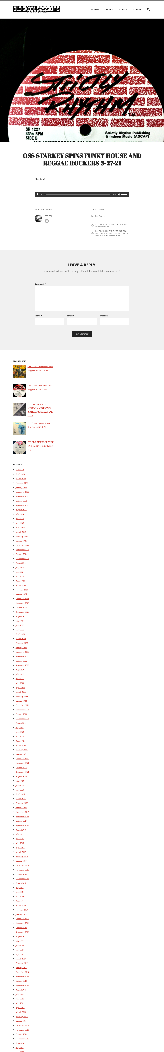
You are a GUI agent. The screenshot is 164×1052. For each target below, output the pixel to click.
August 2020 (22, 783)
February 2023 (23, 650)
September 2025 (24, 512)
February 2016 (22, 1023)
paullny (48, 222)
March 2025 (21, 538)
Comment (40, 290)
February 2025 (23, 543)
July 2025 (20, 521)
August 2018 (22, 890)
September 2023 (24, 618)
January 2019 (22, 867)
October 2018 (22, 881)
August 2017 (22, 943)
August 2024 (22, 570)
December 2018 (23, 872)
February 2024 (23, 596)
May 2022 (20, 690)
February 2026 (23, 490)
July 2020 (20, 788)
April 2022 (21, 694)
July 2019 (20, 841)
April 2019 (21, 854)
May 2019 (20, 850)
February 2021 (22, 756)
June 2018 (20, 899)
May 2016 (20, 1010)
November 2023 (24, 610)
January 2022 (22, 707)
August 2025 (22, 516)
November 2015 (23, 1036)
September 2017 (23, 939)
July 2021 (20, 734)
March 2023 (21, 645)
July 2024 (20, 574)
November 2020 (24, 770)
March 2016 (21, 1019)
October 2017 (22, 934)
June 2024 (20, 578)
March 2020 (22, 805)
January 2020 (22, 814)
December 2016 (23, 979)
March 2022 (21, 699)
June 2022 (20, 685)
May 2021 (20, 743)
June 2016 (20, 1005)
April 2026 (21, 481)
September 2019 (23, 832)
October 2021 (22, 721)
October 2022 (22, 667)
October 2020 (22, 774)
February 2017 (22, 970)
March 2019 (21, 859)
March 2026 (21, 485)
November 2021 (23, 716)
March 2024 (21, 592)
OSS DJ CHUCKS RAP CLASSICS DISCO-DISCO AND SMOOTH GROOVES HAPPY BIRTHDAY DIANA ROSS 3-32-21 (111, 239)
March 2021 (21, 752)
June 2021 (20, 739)
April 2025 (21, 534)
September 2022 (24, 672)
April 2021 (21, 747)
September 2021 (23, 725)
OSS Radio (123, 9)
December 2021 (23, 712)
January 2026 (22, 494)
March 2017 (21, 965)
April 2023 (21, 641)
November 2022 (24, 663)
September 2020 (24, 779)
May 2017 (20, 956)
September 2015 (23, 1045)
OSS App (109, 9)
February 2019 (22, 863)
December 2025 (23, 498)
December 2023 (23, 605)
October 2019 (22, 828)
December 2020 (23, 765)
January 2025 (22, 547)
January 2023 (22, 654)
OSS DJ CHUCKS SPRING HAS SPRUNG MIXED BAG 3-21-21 (111, 232)
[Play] (38, 201)
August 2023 (22, 623)
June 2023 (20, 632)
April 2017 (21, 961)
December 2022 (23, 659)
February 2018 (22, 916)
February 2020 (23, 810)
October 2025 (22, 507)
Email (70, 320)
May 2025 (20, 530)
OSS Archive (100, 222)
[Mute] (119, 201)
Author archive (47, 227)
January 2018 (22, 921)
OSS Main (94, 9)
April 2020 (21, 801)
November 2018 (23, 876)
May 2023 (20, 636)
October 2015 (22, 1041)
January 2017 (22, 974)
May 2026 (20, 476)
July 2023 (20, 627)
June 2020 (20, 792)
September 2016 (23, 992)
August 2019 (22, 836)
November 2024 (24, 556)
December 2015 (23, 1032)
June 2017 (20, 952)
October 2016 (22, 987)
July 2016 (20, 1001)
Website (104, 320)
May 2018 (20, 903)
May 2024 (20, 583)
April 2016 (21, 1014)
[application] (82, 200)
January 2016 (22, 1028)
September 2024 (24, 565)
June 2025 (20, 525)
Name (38, 320)
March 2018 (21, 912)
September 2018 (23, 885)
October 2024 (22, 561)
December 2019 (23, 819)
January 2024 (22, 601)
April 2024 (21, 587)
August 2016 (22, 996)
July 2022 (20, 681)
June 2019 (20, 845)
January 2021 (22, 761)
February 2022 (23, 703)
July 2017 (20, 947)
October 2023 (22, 614)
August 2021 (22, 730)
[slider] (78, 200)
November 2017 (23, 930)
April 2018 (21, 907)
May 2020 (20, 796)
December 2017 (23, 925)
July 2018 (20, 894)
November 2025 (24, 503)
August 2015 (22, 1050)
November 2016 (23, 983)
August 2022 (22, 676)
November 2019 (23, 823)
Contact (138, 9)
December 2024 (23, 552)
